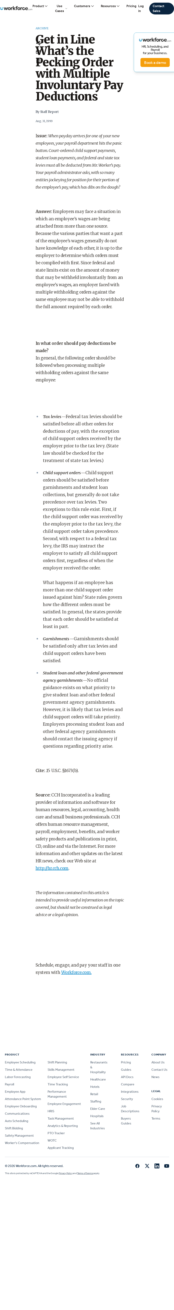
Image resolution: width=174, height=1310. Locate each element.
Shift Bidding (14, 1128)
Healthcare (98, 1079)
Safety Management (19, 1135)
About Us (158, 1062)
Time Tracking (58, 1084)
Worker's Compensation (22, 1143)
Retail (94, 1094)
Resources (110, 6)
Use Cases (61, 8)
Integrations (130, 1092)
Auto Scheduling (16, 1121)
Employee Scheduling (20, 1062)
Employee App (15, 1092)
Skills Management (61, 1070)
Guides (126, 1070)
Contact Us (159, 1070)
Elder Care (97, 1109)
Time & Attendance (19, 1070)
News (155, 1077)
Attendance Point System (23, 1099)
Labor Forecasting (18, 1077)
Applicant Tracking (61, 1148)
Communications (17, 1114)
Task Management (61, 1118)
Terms (155, 1118)
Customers (84, 6)
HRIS (51, 1111)
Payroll (9, 1084)
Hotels (95, 1087)
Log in (141, 8)
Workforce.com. (76, 972)
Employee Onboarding (21, 1106)
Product (40, 6)
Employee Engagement (64, 1104)
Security (127, 1099)
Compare (127, 1084)
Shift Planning (57, 1062)
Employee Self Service (63, 1077)
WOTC (52, 1140)
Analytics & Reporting (63, 1126)
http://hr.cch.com (52, 868)
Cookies (157, 1099)
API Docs (127, 1077)
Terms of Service (85, 1173)
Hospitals (97, 1116)
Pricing (131, 6)
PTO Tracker (56, 1133)
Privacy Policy (66, 1173)
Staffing (95, 1101)
